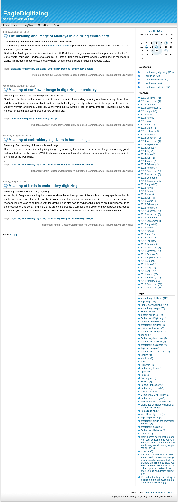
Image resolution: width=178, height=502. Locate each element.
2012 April (148, 234)
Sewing (146, 381)
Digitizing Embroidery (153, 321)
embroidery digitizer (153, 325)
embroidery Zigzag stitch (155, 351)
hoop (145, 361)
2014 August (149, 147)
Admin (56, 25)
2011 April (148, 271)
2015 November (151, 101)
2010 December (151, 284)
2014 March (148, 161)
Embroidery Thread (152, 388)
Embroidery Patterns (153, 430)
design (146, 335)
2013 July (147, 187)
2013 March (148, 201)
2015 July (147, 114)
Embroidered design (153, 398)
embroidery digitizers (153, 341)
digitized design (150, 348)
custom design (150, 391)
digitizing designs (151, 417)
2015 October (149, 104)
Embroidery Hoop (151, 368)
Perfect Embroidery (152, 385)
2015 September (151, 108)
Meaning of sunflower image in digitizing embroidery (53, 90)
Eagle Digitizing (150, 411)
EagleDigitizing (25, 13)
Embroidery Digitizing (153, 318)
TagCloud (29, 25)
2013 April (148, 197)
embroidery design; (152, 427)
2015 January (149, 134)
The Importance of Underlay (157, 401)
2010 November (151, 287)
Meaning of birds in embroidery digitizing (43, 186)
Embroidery (149, 311)
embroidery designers (154, 345)
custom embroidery (152, 328)
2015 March (148, 127)
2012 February (150, 241)
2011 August (149, 261)
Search (16, 25)
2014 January (149, 167)
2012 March (148, 237)
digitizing (16, 68)
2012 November (151, 214)
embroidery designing (154, 331)
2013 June (148, 191)
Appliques (148, 371)
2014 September (151, 144)
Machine (147, 358)
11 (146, 46)
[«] (10, 234)
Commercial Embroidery (155, 395)
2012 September (151, 221)
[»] (15, 234)
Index (6, 25)
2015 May (148, 121)
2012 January (149, 244)
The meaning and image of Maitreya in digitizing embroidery (59, 36)
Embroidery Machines (154, 338)
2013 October (149, 177)
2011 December (151, 247)
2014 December (151, 137)
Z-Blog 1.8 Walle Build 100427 (159, 492)
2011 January (150, 281)
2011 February (151, 277)
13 (156, 46)
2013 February (150, 204)
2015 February (150, 131)
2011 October (149, 254)
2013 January (149, 207)
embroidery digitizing (60, 45)
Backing (147, 375)
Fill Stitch (147, 365)
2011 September (151, 257)
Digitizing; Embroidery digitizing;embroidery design (157, 406)
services (147, 433)
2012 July (147, 227)
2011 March (149, 274)
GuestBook (43, 25)
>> (162, 31)
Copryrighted (149, 378)
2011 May (148, 267)
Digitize (146, 355)
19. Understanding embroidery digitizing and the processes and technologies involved (158, 480)
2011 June (148, 264)
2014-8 (156, 31)
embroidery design (82, 68)
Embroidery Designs (59, 68)
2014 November (151, 141)
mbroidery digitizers (153, 414)
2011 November (151, 251)
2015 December (151, 98)
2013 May (148, 194)
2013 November (151, 174)
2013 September (151, 181)
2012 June (148, 231)
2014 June (148, 154)
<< (150, 31)
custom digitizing (152, 315)
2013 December (151, 171)
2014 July (147, 151)
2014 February (150, 164)
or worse (147, 451)
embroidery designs (158, 79)
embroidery (154, 83)
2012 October (149, 217)
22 (166, 50)
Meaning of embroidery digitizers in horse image (49, 140)
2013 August (149, 184)
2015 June (148, 117)
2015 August (149, 111)
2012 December (151, 211)
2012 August (149, 224)
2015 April (148, 124)
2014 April (148, 157)
